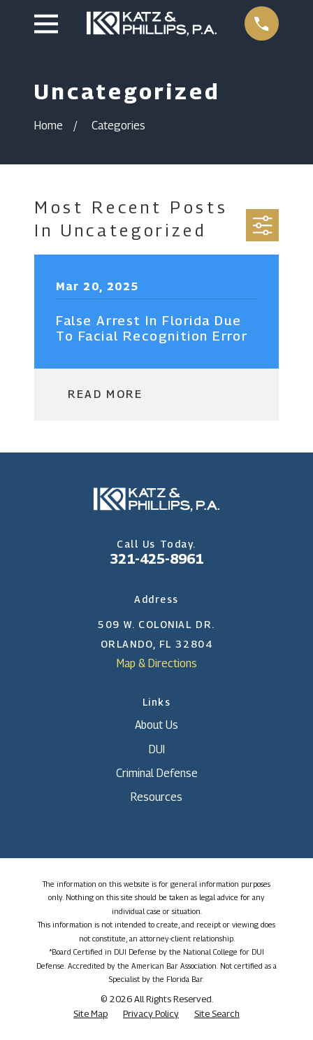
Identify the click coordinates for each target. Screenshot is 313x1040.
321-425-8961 (156, 558)
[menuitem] (90, 1013)
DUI (157, 749)
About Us (156, 725)
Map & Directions (157, 663)
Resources (156, 797)
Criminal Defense (157, 773)
